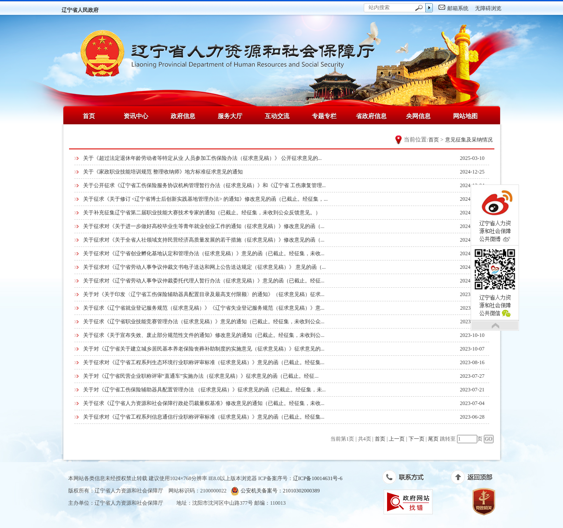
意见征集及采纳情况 (469, 140)
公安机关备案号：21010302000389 (275, 491)
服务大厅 (230, 115)
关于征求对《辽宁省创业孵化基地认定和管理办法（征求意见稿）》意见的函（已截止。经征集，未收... (204, 253)
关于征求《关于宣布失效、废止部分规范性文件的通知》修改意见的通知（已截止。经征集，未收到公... (204, 335)
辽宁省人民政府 (80, 10)
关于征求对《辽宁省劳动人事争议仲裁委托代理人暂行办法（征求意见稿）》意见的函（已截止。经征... (204, 281)
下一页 (416, 439)
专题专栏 (324, 115)
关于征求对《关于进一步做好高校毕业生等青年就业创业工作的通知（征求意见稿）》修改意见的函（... (204, 226)
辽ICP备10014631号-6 (318, 478)
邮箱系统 (457, 8)
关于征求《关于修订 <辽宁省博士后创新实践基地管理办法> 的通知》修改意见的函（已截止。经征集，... (205, 199)
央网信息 (418, 115)
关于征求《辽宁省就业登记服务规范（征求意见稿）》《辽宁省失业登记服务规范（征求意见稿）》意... (204, 308)
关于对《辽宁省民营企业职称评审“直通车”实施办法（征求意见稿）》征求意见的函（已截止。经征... (201, 376)
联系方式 (407, 479)
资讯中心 (136, 115)
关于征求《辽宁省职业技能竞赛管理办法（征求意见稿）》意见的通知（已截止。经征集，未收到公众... (204, 321)
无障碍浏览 (488, 8)
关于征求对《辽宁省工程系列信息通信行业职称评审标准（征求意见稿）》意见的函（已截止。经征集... (204, 417)
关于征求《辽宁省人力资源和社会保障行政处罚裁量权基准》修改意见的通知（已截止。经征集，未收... (204, 403)
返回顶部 (476, 479)
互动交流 (277, 115)
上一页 (397, 439)
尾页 (433, 439)
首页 (89, 115)
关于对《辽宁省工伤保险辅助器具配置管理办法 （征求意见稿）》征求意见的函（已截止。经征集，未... (204, 390)
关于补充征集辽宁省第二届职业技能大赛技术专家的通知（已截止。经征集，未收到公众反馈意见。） (202, 213)
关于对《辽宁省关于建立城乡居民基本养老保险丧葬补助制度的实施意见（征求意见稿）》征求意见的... (204, 349)
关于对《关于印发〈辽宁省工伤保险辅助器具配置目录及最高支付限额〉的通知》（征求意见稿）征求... (204, 294)
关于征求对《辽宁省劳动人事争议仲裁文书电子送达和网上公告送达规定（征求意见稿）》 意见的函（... (204, 267)
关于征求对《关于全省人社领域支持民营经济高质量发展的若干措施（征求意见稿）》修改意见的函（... (204, 240)
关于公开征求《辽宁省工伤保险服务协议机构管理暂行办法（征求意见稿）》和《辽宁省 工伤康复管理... (204, 185)
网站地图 (465, 115)
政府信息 (183, 115)
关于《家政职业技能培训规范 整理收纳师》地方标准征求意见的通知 (163, 172)
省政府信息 (371, 115)
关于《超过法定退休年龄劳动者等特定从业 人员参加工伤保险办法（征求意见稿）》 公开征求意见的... (202, 158)
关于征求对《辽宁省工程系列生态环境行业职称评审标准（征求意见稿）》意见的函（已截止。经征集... (204, 362)
